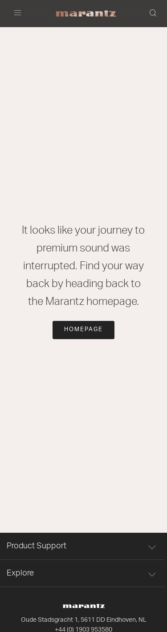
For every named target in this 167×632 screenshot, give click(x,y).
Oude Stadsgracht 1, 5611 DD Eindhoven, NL (84, 620)
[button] (154, 14)
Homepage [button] (83, 329)
